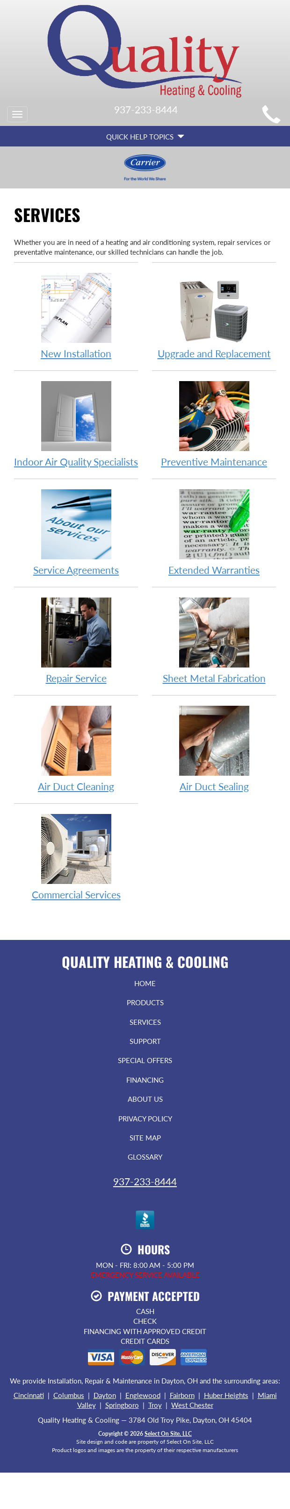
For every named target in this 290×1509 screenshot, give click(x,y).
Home (145, 983)
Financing (145, 1080)
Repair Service (76, 640)
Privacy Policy (145, 1118)
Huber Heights (226, 1395)
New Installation (76, 315)
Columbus (68, 1395)
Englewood (142, 1395)
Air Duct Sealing (214, 748)
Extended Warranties (214, 532)
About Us (145, 1099)
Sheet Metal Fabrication (214, 640)
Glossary (145, 1157)
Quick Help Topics (145, 136)
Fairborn (182, 1395)
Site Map (145, 1137)
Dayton (105, 1395)
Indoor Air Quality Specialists (76, 423)
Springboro (122, 1405)
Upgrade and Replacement (214, 315)
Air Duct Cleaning (76, 748)
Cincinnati (29, 1395)
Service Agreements (76, 532)
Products (145, 1002)
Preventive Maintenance (214, 423)
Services (145, 1022)
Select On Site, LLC (168, 1433)
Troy (155, 1405)
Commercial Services (76, 856)
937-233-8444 (145, 1181)
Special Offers (145, 1060)
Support (145, 1041)
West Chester (192, 1405)
